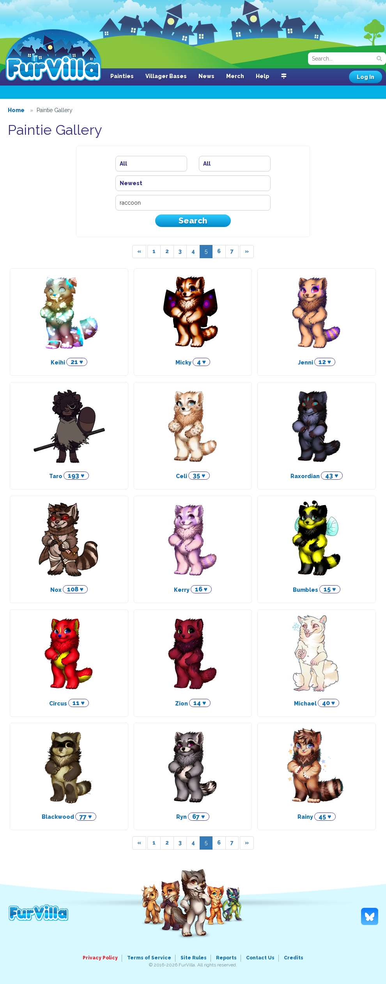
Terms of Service (149, 958)
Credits (293, 958)
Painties (122, 76)
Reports (226, 958)
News (206, 76)
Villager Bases (166, 76)
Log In (365, 77)
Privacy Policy (100, 958)
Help (262, 76)
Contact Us (260, 958)
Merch (235, 76)
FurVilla (53, 56)
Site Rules (194, 958)
